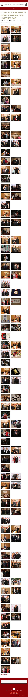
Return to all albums (4, 674)
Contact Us (2, 1)
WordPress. (25, 695)
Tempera (21, 695)
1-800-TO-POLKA (7, 1)
